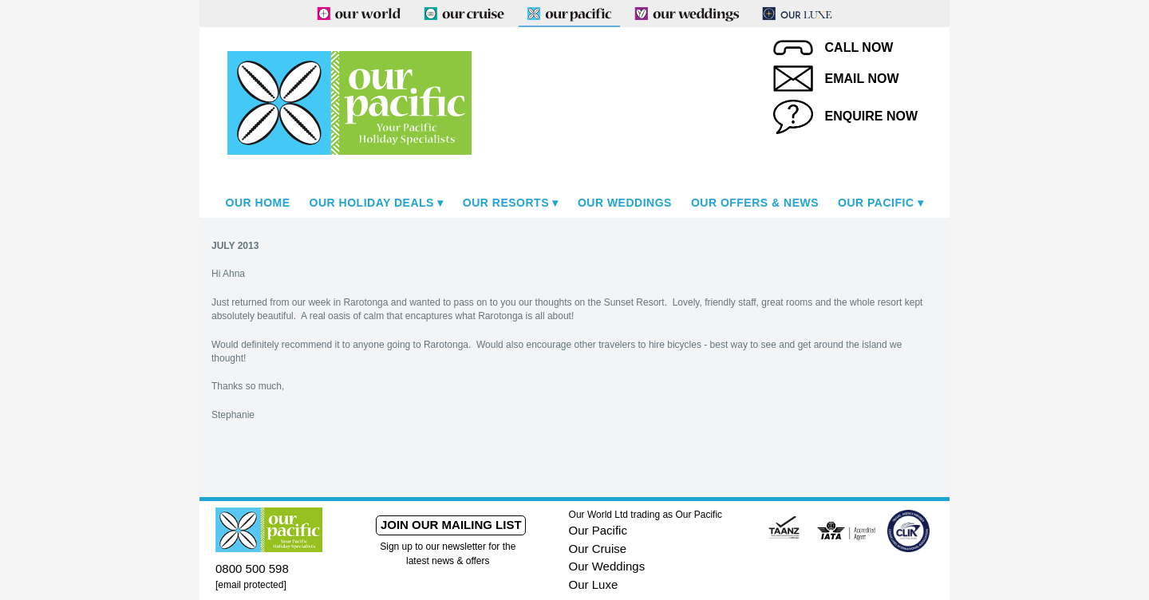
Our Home (258, 202)
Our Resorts (506, 202)
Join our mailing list (451, 524)
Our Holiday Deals (372, 202)
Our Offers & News (755, 202)
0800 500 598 (252, 568)
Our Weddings (625, 202)
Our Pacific (876, 202)
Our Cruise (598, 548)
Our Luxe (593, 584)
